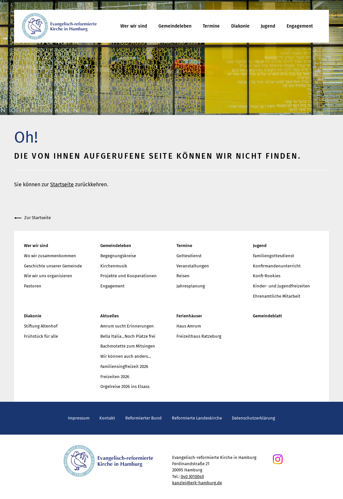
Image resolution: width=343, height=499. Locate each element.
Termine (211, 26)
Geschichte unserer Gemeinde (53, 265)
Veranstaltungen (192, 265)
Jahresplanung (190, 286)
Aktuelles (109, 315)
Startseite (62, 184)
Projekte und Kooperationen (128, 275)
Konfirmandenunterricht (277, 265)
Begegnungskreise (118, 255)
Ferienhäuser (189, 315)
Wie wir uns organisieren (48, 275)
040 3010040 (192, 476)
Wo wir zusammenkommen (50, 255)
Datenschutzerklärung (253, 418)
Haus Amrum (188, 326)
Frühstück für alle (41, 336)
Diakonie (240, 26)
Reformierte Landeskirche (197, 418)
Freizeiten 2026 (114, 376)
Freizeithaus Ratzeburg (198, 336)
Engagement (300, 26)
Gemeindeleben (175, 26)
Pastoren (32, 286)
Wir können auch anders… (125, 356)
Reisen (183, 275)
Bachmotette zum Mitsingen (127, 346)
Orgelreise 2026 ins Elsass (125, 386)
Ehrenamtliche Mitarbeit (276, 296)
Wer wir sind (133, 26)
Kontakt (107, 418)
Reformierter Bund (143, 418)
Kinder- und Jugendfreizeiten (281, 286)
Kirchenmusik (113, 265)
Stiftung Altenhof (40, 326)
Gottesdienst (189, 255)
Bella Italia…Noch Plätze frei (127, 336)
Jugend (268, 26)
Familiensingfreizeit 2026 (124, 366)
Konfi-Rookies (266, 275)
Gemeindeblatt (267, 315)
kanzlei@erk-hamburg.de (197, 482)
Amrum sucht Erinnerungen (127, 326)
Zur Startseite (32, 218)
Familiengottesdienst (273, 255)
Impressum (79, 418)
